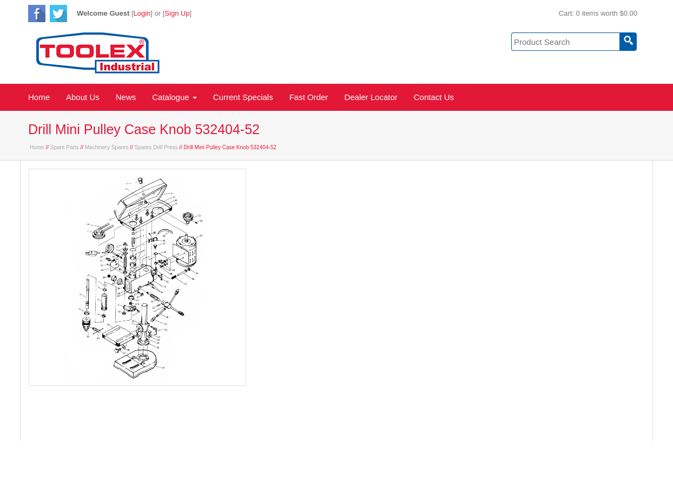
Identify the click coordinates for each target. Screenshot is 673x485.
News (126, 97)
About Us (83, 97)
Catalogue (174, 97)
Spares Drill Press (155, 147)
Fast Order (308, 97)
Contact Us (434, 97)
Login (142, 13)
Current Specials (243, 97)
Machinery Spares (107, 147)
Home (39, 97)
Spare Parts (64, 147)
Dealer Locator (370, 97)
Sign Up (176, 13)
